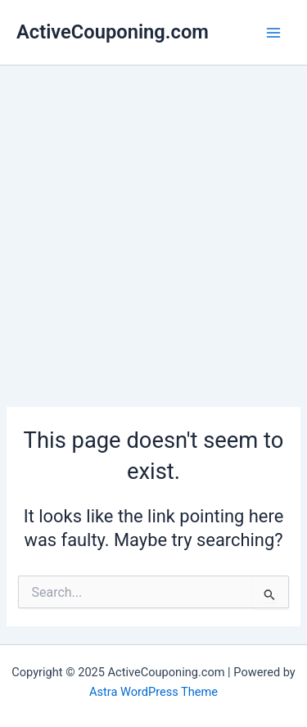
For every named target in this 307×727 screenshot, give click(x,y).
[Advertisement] (153, 227)
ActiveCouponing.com (112, 31)
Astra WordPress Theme (153, 691)
